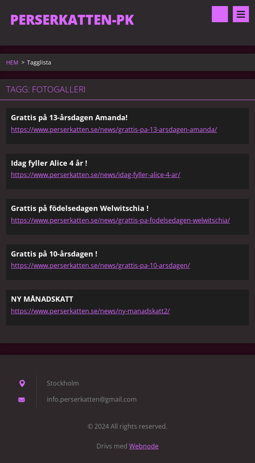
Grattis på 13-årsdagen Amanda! (69, 117)
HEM (12, 62)
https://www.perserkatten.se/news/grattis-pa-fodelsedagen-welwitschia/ (120, 220)
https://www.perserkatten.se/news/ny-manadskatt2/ (90, 311)
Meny (241, 14)
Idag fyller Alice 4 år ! (49, 163)
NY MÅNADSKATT (42, 299)
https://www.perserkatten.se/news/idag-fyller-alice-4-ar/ (95, 174)
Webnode (144, 446)
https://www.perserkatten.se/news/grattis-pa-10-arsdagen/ (100, 265)
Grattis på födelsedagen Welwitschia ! (79, 208)
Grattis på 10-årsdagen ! (54, 254)
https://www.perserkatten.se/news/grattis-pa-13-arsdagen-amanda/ (114, 129)
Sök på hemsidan (220, 14)
